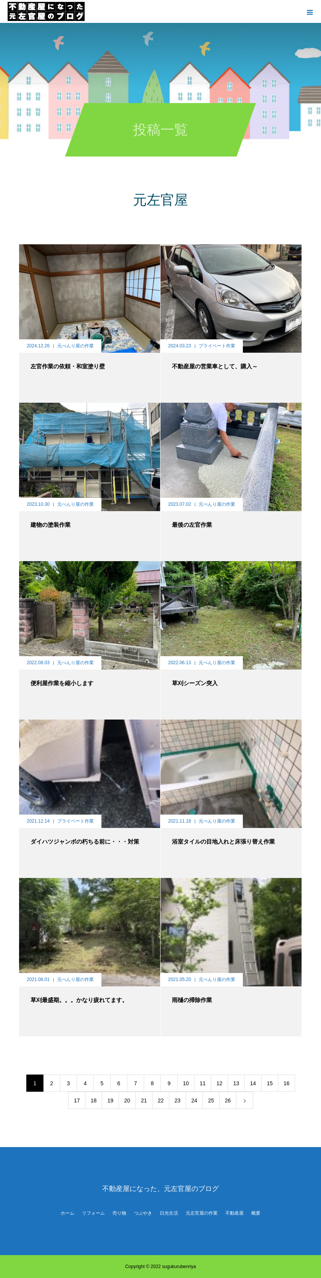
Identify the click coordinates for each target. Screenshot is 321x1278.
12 (220, 1083)
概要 (255, 1213)
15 (270, 1083)
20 (127, 1100)
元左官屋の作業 (202, 1213)
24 (194, 1100)
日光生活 (169, 1213)
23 (178, 1100)
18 (94, 1100)
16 (287, 1083)
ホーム (67, 1213)
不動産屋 (234, 1213)
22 (161, 1100)
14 (253, 1083)
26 (228, 1100)
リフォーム (93, 1213)
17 (77, 1100)
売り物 (119, 1213)
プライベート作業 (217, 346)
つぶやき (143, 1213)
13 (236, 1083)
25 (211, 1100)
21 (144, 1100)
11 (203, 1083)
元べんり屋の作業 (75, 346)
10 (186, 1083)
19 (111, 1100)
